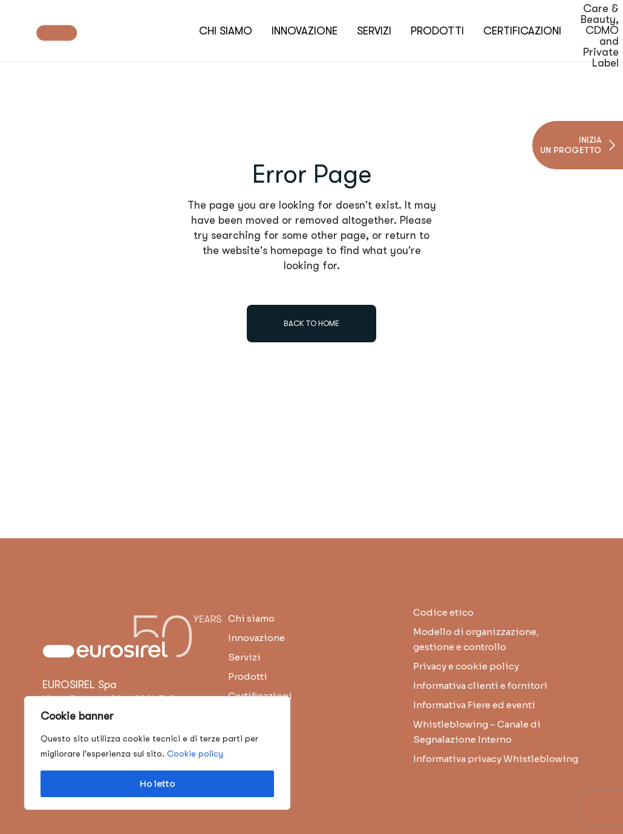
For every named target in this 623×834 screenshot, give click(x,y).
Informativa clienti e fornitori (480, 685)
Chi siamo (251, 618)
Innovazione (256, 637)
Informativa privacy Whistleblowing (495, 758)
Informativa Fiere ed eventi (474, 705)
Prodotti (247, 676)
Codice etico (443, 612)
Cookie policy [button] (195, 753)
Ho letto (157, 783)
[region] (157, 753)
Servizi (244, 657)
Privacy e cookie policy (466, 666)
